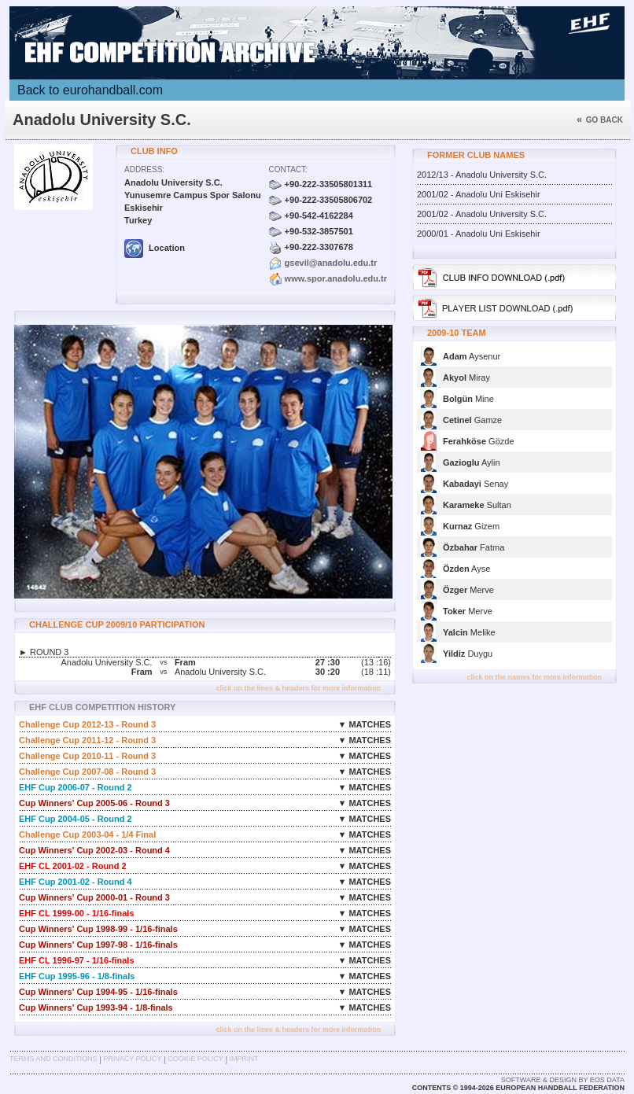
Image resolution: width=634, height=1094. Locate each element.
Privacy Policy (132, 1059)
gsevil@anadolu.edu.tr (331, 262)
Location (154, 247)
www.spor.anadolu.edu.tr (336, 278)
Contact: (288, 169)
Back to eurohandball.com (90, 90)
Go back (600, 120)
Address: (144, 169)
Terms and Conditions (53, 1059)
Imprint (244, 1059)
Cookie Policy (195, 1059)
